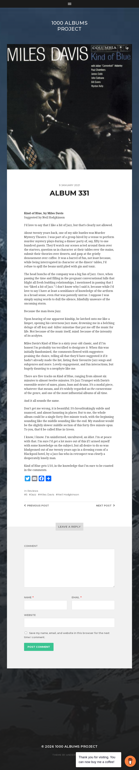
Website (30, 615)
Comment (31, 546)
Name (28, 597)
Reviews (32, 490)
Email (76, 597)
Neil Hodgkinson (68, 494)
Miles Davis (47, 494)
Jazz (33, 494)
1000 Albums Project (69, 26)
